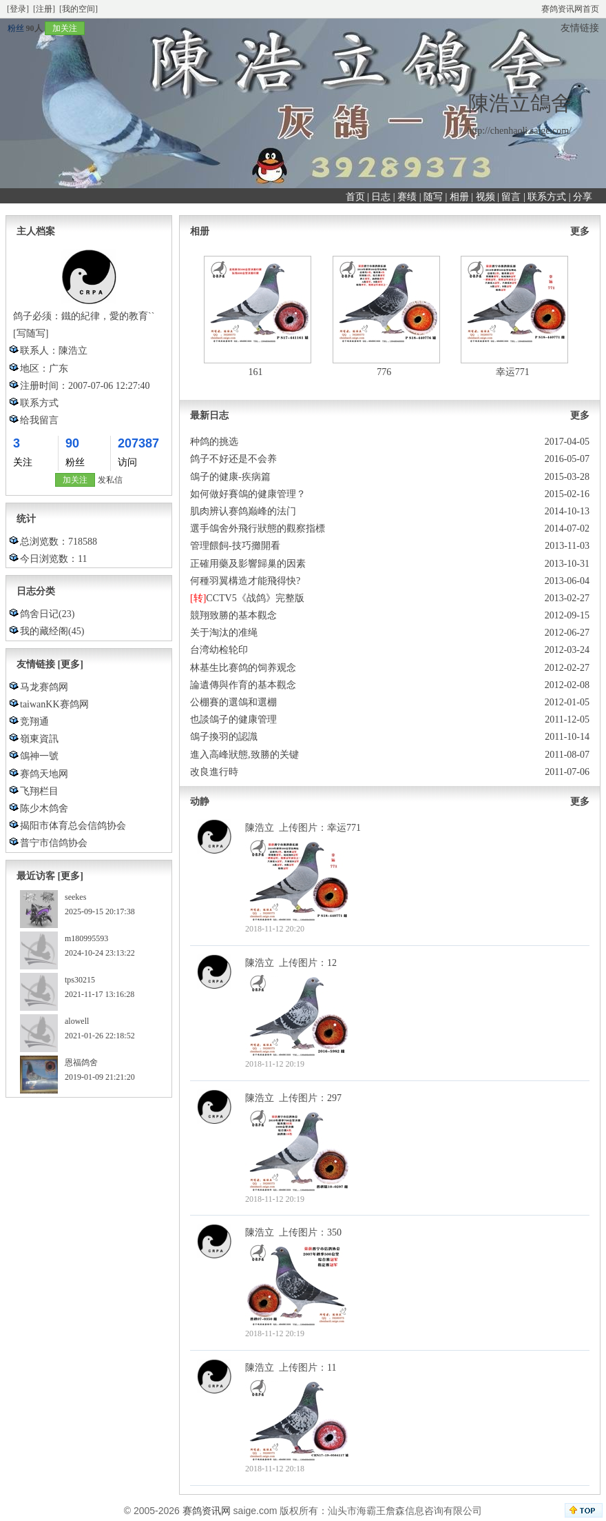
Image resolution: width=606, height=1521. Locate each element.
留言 (511, 197)
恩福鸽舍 (81, 1062)
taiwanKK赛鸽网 (54, 704)
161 (256, 372)
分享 (582, 197)
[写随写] (30, 333)
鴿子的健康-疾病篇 (230, 477)
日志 (380, 197)
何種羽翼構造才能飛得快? (245, 581)
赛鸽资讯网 (206, 1510)
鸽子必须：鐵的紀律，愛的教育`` (83, 316)
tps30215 (80, 980)
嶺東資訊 (39, 739)
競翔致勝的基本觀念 (233, 615)
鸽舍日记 (39, 614)
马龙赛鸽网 (44, 687)
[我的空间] (78, 9)
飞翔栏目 (39, 791)
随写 (433, 197)
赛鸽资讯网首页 (570, 9)
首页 (355, 197)
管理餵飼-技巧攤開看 (235, 546)
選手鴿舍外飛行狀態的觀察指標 (257, 528)
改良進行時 (214, 772)
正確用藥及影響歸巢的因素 (248, 563)
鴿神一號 (39, 756)
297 (334, 1098)
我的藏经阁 (44, 631)
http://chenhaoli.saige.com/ (519, 130)
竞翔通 (34, 721)
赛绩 (407, 197)
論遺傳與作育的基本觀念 (243, 685)
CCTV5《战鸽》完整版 (255, 598)
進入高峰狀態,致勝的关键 (244, 754)
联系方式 (546, 197)
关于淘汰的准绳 (224, 632)
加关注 (64, 28)
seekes (75, 897)
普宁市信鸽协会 (53, 843)
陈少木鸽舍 (44, 808)
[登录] (18, 9)
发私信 (110, 480)
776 (384, 372)
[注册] (44, 9)
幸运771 (513, 372)
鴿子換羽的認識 (224, 737)
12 (332, 963)
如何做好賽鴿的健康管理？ (248, 494)
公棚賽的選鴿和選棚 (233, 702)
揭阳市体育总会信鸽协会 (73, 825)
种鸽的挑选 (214, 441)
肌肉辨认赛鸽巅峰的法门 (243, 511)
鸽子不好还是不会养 (233, 459)
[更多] (70, 664)
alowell (77, 1021)
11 (331, 1367)
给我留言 (39, 420)
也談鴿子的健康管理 (233, 719)
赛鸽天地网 (44, 774)
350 (334, 1232)
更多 (579, 231)
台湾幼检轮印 (219, 650)
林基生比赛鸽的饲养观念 (243, 668)
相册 (459, 197)
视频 (485, 197)
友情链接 (580, 28)
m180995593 (86, 938)
